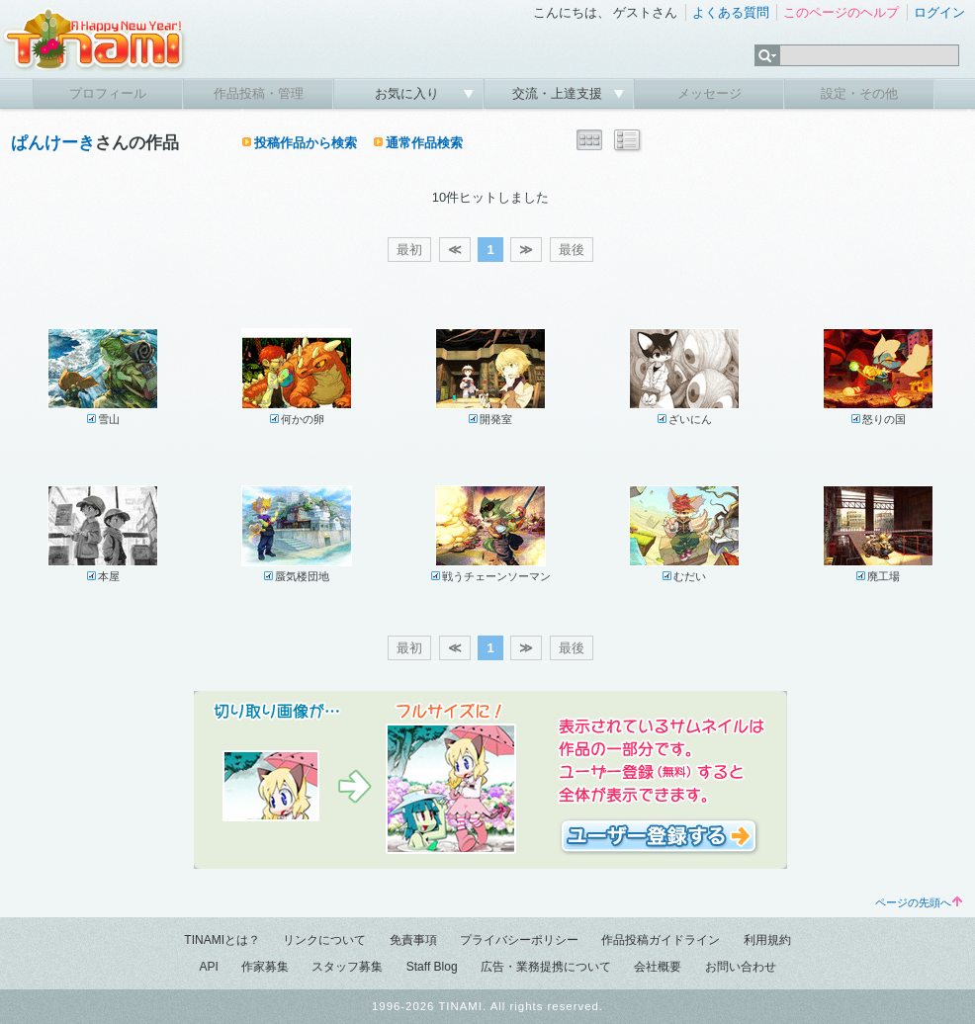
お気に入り (409, 93)
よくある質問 (730, 12)
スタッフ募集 (347, 967)
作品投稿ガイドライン (660, 940)
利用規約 (767, 940)
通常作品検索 (424, 142)
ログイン (939, 12)
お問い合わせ (740, 967)
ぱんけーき (53, 142)
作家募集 (265, 967)
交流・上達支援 (559, 93)
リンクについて (324, 940)
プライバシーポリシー (519, 940)
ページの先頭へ (918, 902)
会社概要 (657, 967)
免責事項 (413, 940)
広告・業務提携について (546, 967)
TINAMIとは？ (222, 940)
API (208, 967)
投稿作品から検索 (305, 142)
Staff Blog (432, 967)
